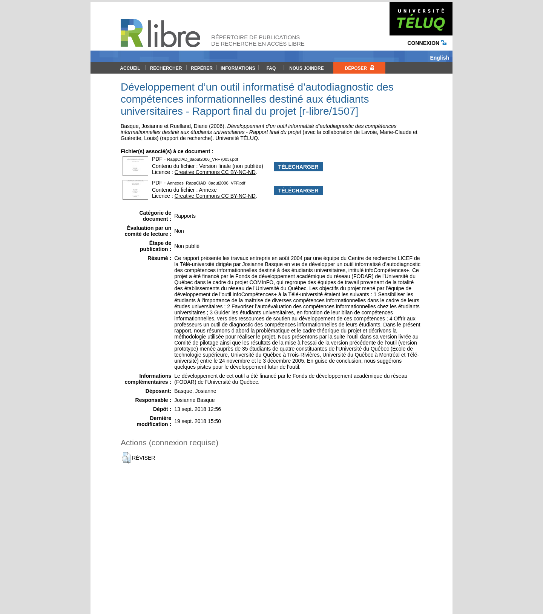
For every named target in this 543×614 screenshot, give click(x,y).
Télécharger (298, 167)
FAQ (271, 68)
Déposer (359, 68)
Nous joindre (306, 68)
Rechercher (166, 68)
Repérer (202, 68)
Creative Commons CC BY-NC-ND (215, 172)
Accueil (130, 68)
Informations (238, 68)
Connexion (426, 43)
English (439, 58)
